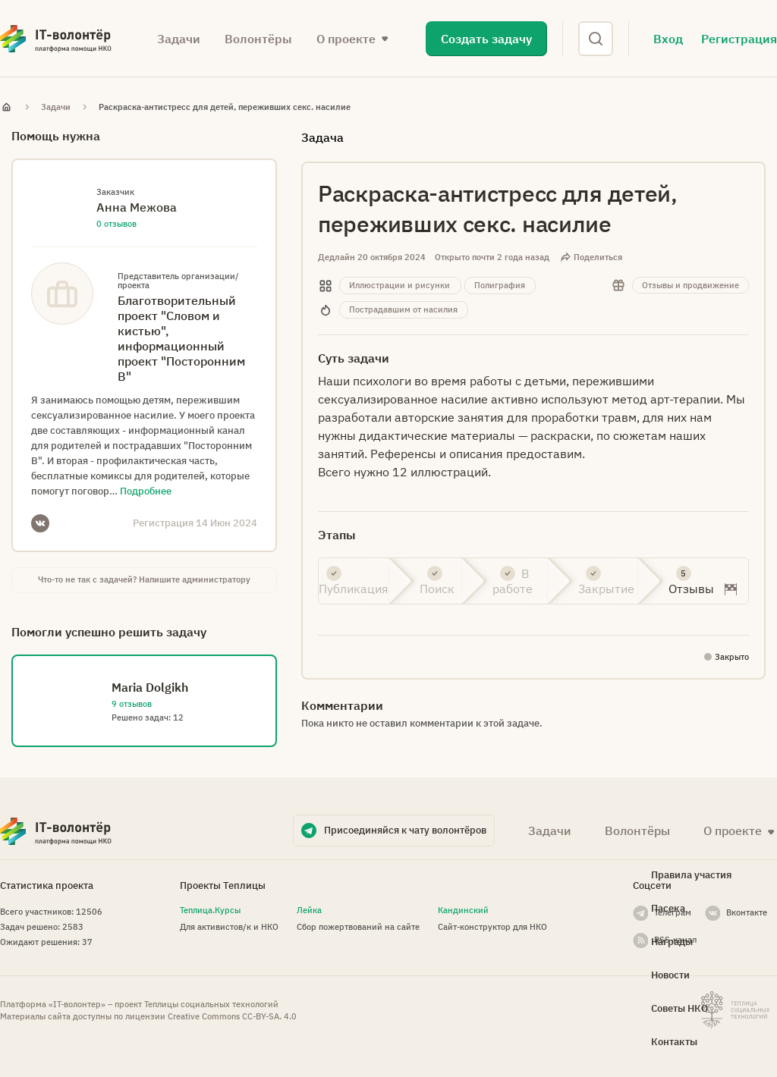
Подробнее (145, 491)
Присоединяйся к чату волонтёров (405, 830)
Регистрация (739, 38)
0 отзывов (116, 223)
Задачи (178, 38)
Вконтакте (746, 912)
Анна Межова (136, 207)
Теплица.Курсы (210, 910)
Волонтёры (258, 38)
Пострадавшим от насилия (403, 309)
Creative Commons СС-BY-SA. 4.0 (232, 1016)
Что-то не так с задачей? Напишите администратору (144, 579)
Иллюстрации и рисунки (399, 285)
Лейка (309, 910)
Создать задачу (486, 38)
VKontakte (40, 523)
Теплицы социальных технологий (211, 1004)
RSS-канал (675, 939)
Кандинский (463, 910)
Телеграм (672, 912)
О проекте (346, 38)
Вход (668, 38)
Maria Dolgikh (150, 687)
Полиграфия (499, 285)
